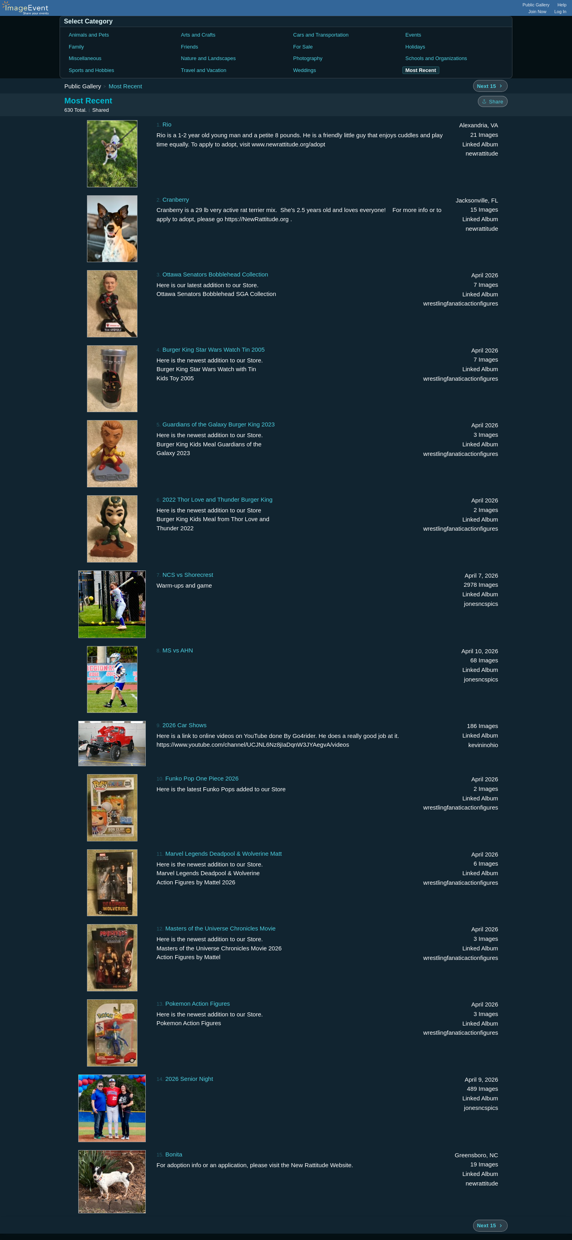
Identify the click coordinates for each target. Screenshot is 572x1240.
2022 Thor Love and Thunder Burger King (217, 499)
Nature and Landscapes (208, 58)
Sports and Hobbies (91, 70)
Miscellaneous (85, 58)
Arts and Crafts (198, 35)
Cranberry (175, 199)
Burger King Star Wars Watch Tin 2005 (213, 349)
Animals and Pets (89, 35)
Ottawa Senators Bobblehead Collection (215, 274)
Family (76, 47)
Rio (167, 124)
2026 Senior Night (189, 1078)
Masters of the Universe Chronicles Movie (220, 928)
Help (561, 4)
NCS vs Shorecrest (187, 574)
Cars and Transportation (320, 35)
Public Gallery (536, 4)
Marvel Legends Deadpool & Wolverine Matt (223, 853)
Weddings (304, 70)
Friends (189, 47)
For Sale (303, 47)
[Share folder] (493, 101)
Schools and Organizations (436, 58)
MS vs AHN (177, 650)
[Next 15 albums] (490, 86)
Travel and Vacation (203, 70)
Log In (560, 11)
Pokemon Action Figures (197, 1003)
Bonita (173, 1154)
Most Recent (125, 86)
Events (413, 35)
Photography (308, 58)
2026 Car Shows (184, 725)
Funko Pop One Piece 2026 (201, 778)
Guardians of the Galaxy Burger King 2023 (218, 424)
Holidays (415, 47)
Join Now (537, 11)
